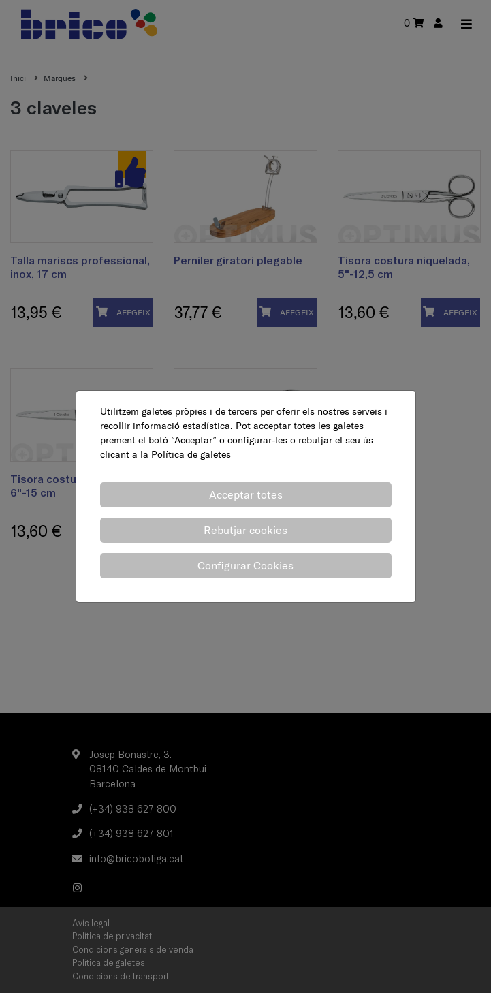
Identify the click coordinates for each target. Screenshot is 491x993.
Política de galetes (191, 454)
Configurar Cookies (245, 565)
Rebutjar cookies (245, 530)
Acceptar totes (246, 494)
